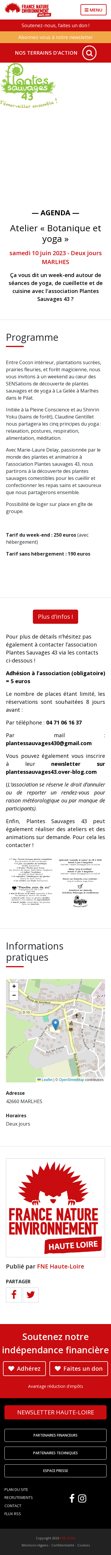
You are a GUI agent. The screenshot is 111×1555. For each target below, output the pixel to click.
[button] (55, 1025)
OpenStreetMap (71, 1080)
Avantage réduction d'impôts (55, 1386)
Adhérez (24, 1368)
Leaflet (44, 1080)
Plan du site (16, 1489)
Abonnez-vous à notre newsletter (55, 37)
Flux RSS (12, 1513)
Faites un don (79, 1368)
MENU (93, 10)
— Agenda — (55, 212)
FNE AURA (67, 1538)
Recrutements (18, 1497)
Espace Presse (55, 1470)
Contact (12, 1505)
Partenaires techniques (55, 1452)
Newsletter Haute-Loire (55, 1412)
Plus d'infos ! (55, 617)
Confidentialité (62, 1545)
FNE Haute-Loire (60, 1266)
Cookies (83, 1545)
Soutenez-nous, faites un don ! (55, 25)
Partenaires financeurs (55, 1435)
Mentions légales (35, 1545)
